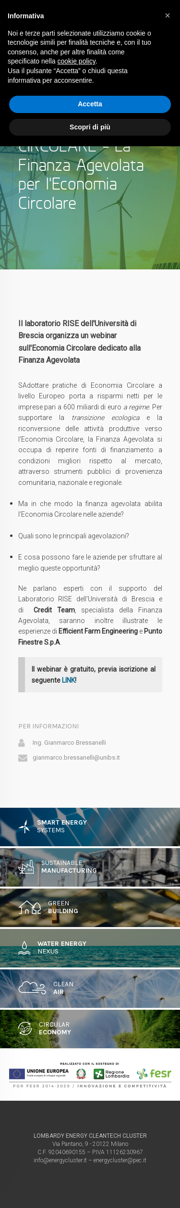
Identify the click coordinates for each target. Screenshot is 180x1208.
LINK (68, 680)
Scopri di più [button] (90, 127)
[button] (167, 15)
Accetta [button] (90, 104)
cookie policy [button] (77, 61)
